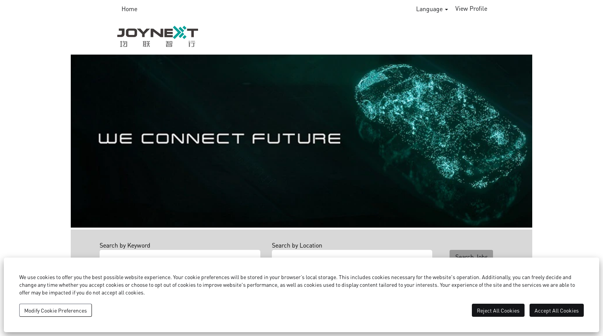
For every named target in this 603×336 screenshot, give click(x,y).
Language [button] (432, 9)
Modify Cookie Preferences (55, 310)
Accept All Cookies (557, 310)
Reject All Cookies (498, 310)
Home (129, 9)
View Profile (471, 8)
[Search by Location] (352, 255)
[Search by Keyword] (180, 255)
